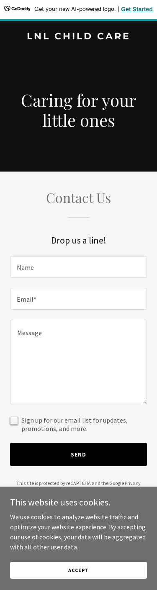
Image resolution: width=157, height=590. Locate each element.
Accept (78, 570)
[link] (78, 37)
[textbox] (78, 267)
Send (78, 454)
